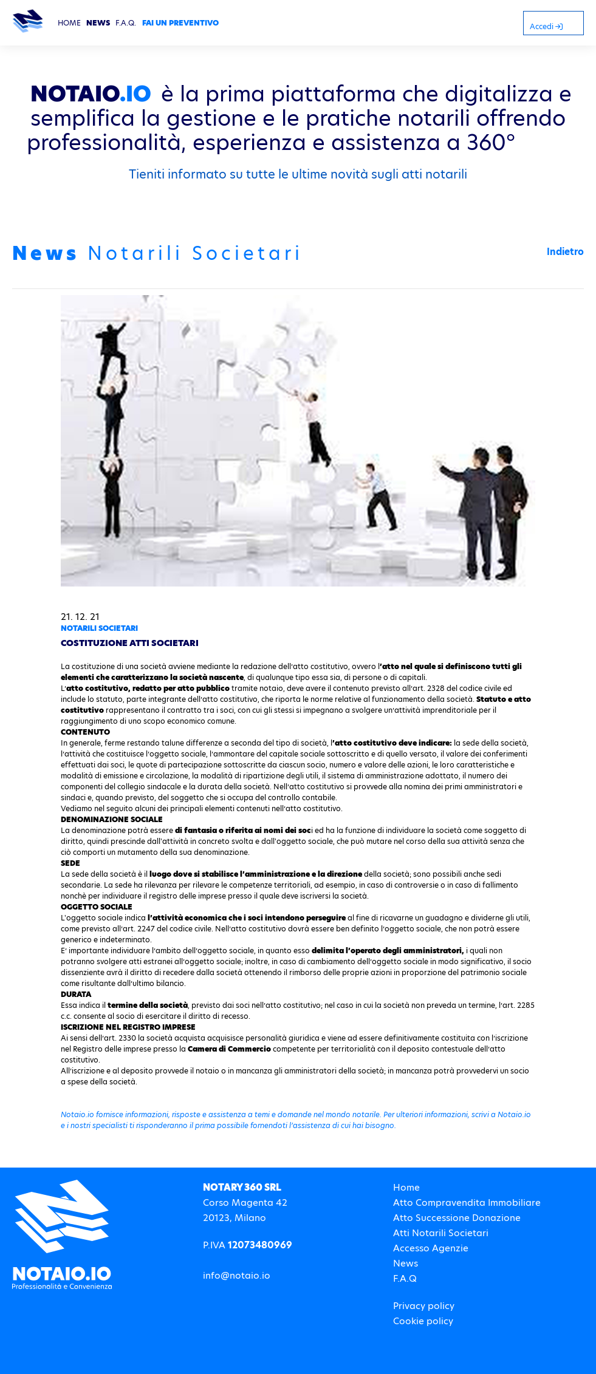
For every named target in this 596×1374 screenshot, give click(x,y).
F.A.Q (405, 1278)
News (405, 1263)
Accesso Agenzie (430, 1248)
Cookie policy (423, 1320)
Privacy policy (423, 1305)
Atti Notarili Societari (440, 1232)
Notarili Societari (99, 628)
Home (406, 1187)
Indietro (565, 251)
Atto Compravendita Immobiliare (467, 1202)
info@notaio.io (236, 1275)
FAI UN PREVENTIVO (180, 23)
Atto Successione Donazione (457, 1217)
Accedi (546, 26)
